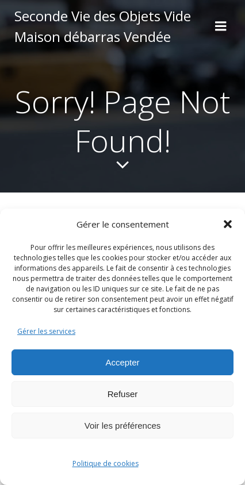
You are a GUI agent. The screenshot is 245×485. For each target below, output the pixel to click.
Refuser (123, 394)
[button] (227, 224)
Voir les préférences (123, 425)
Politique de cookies (105, 463)
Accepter (122, 362)
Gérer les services (46, 331)
